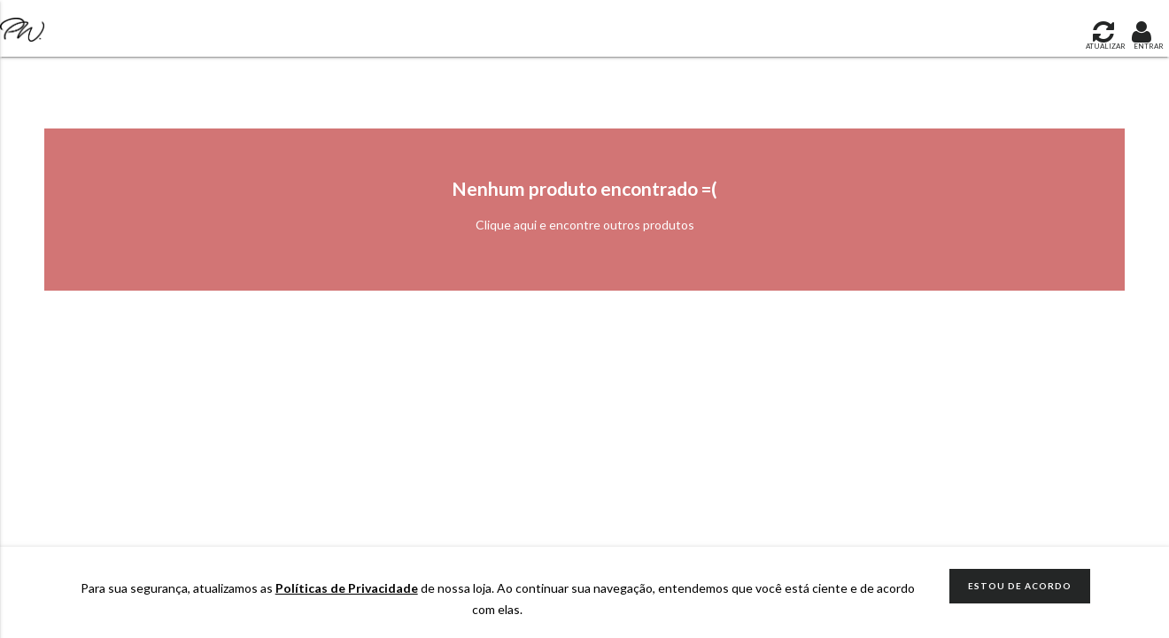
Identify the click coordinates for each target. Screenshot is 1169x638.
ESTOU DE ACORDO (1020, 585)
